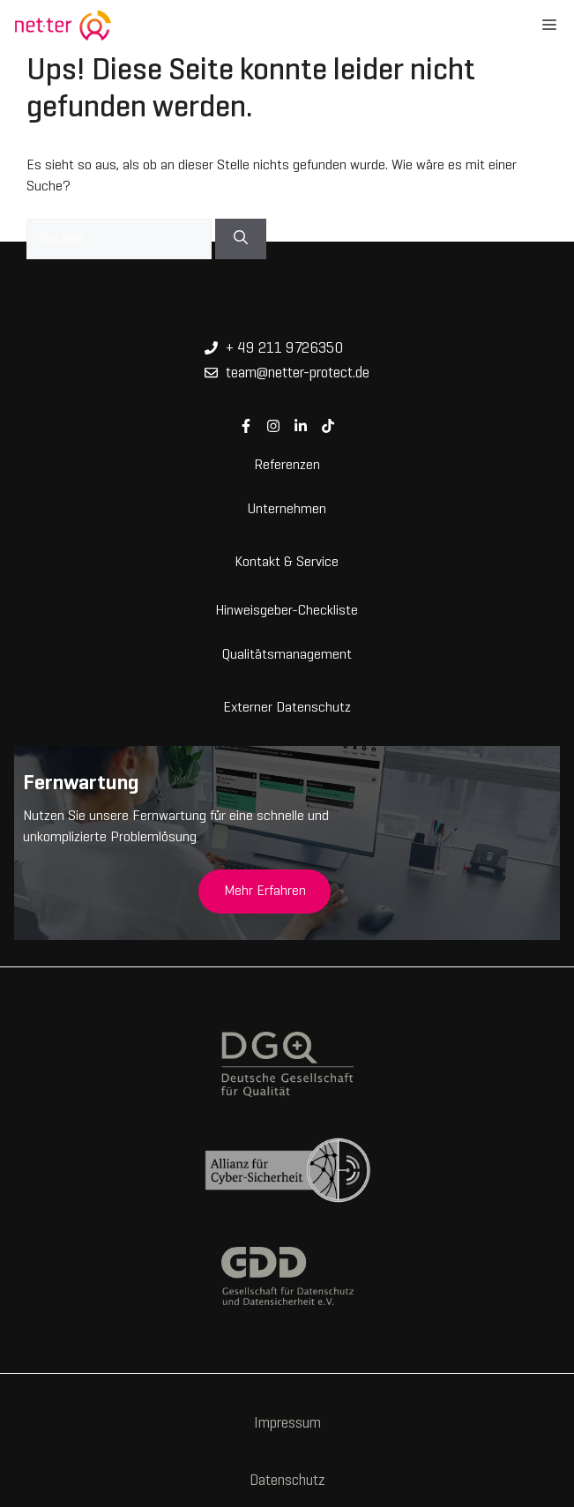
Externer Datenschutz (287, 706)
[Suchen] (240, 239)
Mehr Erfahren (265, 891)
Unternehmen (286, 508)
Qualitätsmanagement (287, 653)
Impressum (287, 1424)
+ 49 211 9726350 (284, 349)
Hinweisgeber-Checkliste (286, 609)
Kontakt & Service (287, 560)
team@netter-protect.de (297, 374)
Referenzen (287, 463)
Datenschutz (287, 1481)
